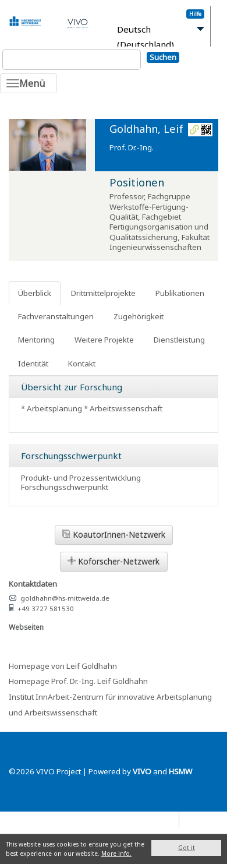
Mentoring (36, 339)
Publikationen (179, 293)
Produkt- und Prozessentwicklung (81, 477)
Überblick (34, 293)
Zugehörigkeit (139, 316)
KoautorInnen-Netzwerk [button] (113, 534)
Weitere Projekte (104, 339)
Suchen (163, 57)
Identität (33, 363)
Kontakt (81, 363)
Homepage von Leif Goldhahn (63, 666)
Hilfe (195, 13)
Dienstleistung (179, 339)
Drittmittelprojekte (103, 293)
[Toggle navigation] (28, 83)
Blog (192, 818)
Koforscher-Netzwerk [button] (113, 561)
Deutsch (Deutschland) (145, 37)
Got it (186, 848)
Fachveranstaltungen (56, 316)
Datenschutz (153, 818)
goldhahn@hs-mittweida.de (64, 598)
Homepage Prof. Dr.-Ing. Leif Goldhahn (78, 681)
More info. (116, 853)
